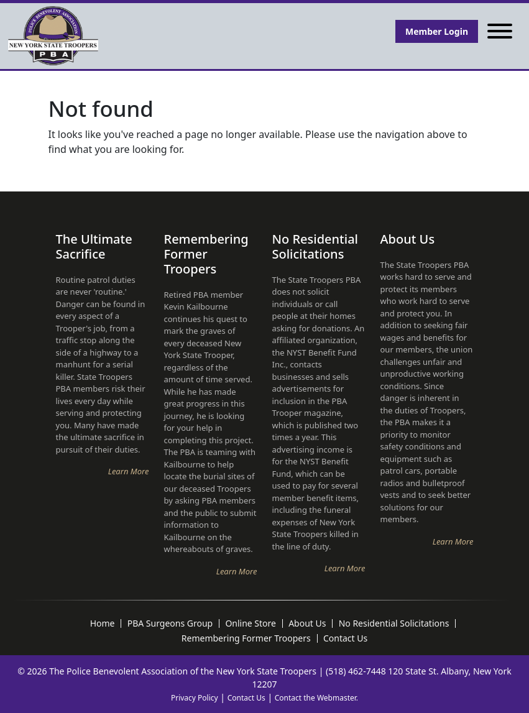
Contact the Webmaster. (316, 697)
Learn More (128, 471)
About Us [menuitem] (307, 623)
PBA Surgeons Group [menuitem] (170, 623)
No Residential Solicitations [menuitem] (394, 623)
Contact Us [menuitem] (345, 638)
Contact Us (246, 697)
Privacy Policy (194, 697)
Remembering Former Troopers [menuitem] (246, 638)
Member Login (436, 31)
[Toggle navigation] (500, 31)
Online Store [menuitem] (250, 623)
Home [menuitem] (102, 623)
